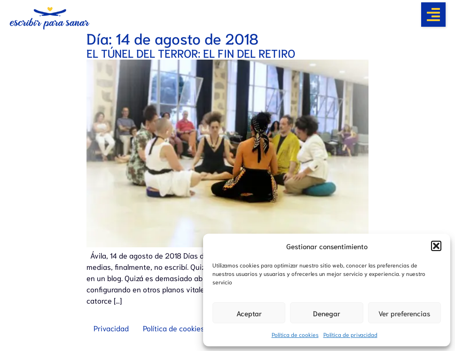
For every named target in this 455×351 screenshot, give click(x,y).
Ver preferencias (404, 313)
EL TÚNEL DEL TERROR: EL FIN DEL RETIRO (190, 52)
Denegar (326, 313)
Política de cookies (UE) (181, 328)
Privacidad (111, 328)
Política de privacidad (350, 334)
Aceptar (249, 313)
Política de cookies (295, 334)
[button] (436, 246)
